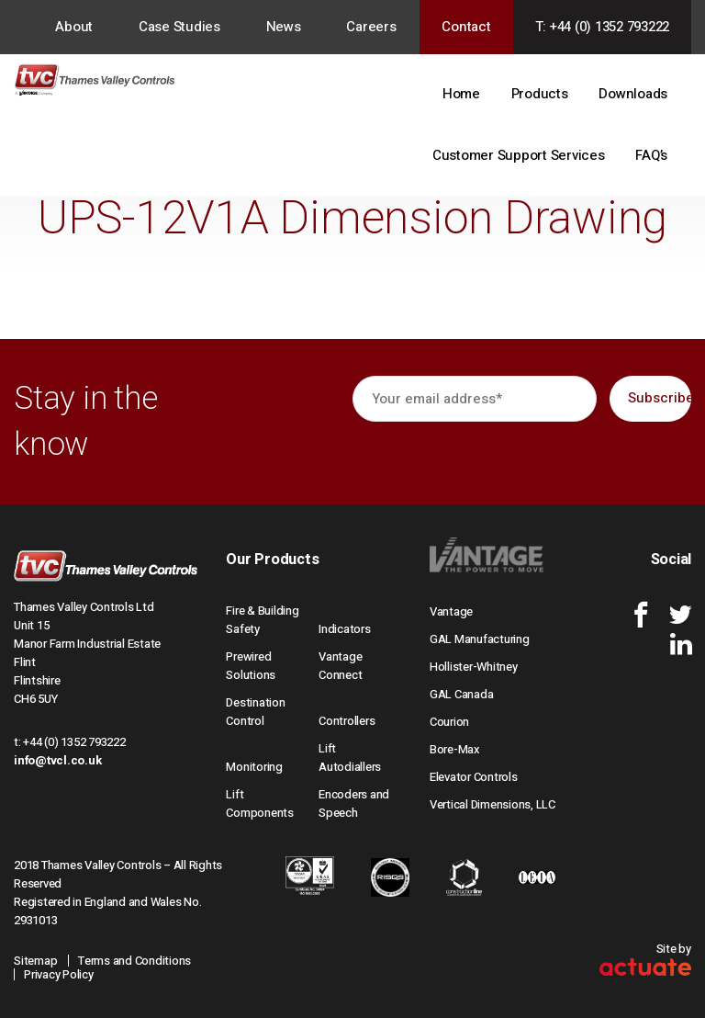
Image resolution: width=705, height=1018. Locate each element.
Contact (466, 27)
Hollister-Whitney (474, 666)
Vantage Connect (340, 666)
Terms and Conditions (134, 961)
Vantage (451, 611)
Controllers (347, 721)
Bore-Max (455, 749)
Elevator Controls (474, 777)
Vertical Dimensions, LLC (492, 804)
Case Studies (179, 27)
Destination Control (255, 712)
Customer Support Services (518, 155)
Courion (449, 721)
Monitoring (254, 766)
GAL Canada (462, 694)
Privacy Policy (59, 974)
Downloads (633, 94)
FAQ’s (651, 155)
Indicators (345, 629)
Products (539, 94)
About (74, 27)
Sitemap (35, 961)
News (283, 27)
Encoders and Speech (354, 803)
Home (461, 94)
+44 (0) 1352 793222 (74, 742)
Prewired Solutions (250, 666)
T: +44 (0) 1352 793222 (602, 27)
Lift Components (260, 803)
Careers (371, 27)
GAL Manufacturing (480, 639)
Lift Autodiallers (350, 757)
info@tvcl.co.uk (57, 760)
